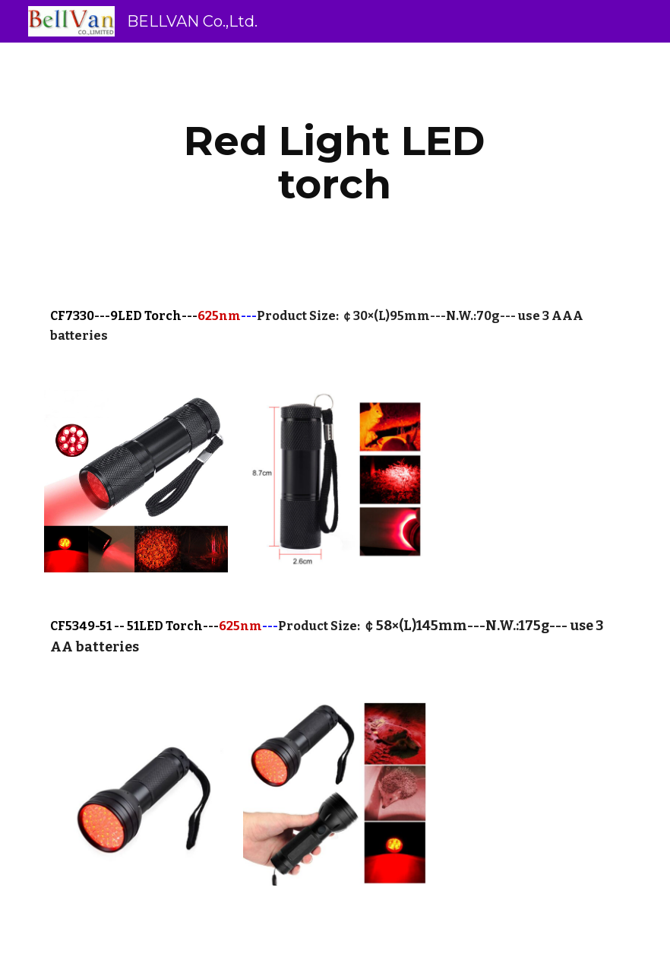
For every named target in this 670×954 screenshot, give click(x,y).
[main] (335, 162)
